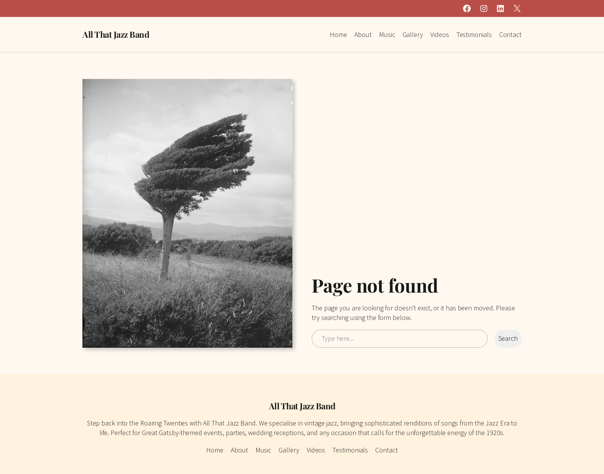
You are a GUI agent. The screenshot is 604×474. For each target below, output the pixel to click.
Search (508, 338)
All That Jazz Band (115, 34)
